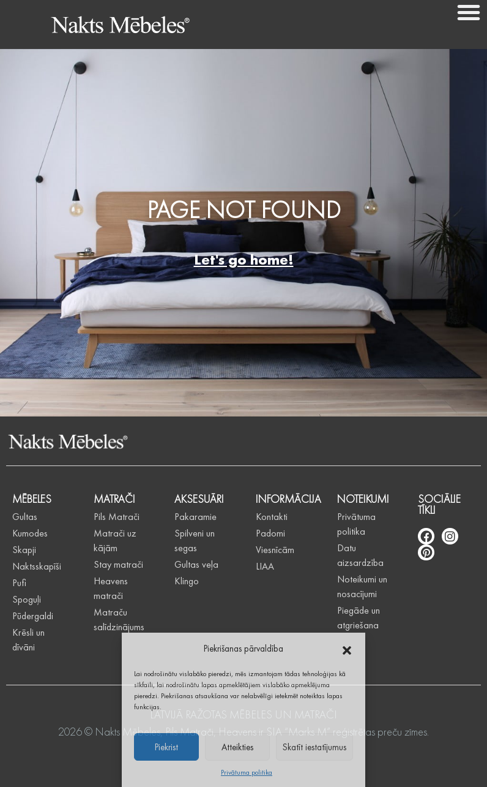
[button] (347, 648)
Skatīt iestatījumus (314, 747)
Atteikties (237, 747)
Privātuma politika (246, 772)
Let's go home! (244, 259)
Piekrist (166, 747)
